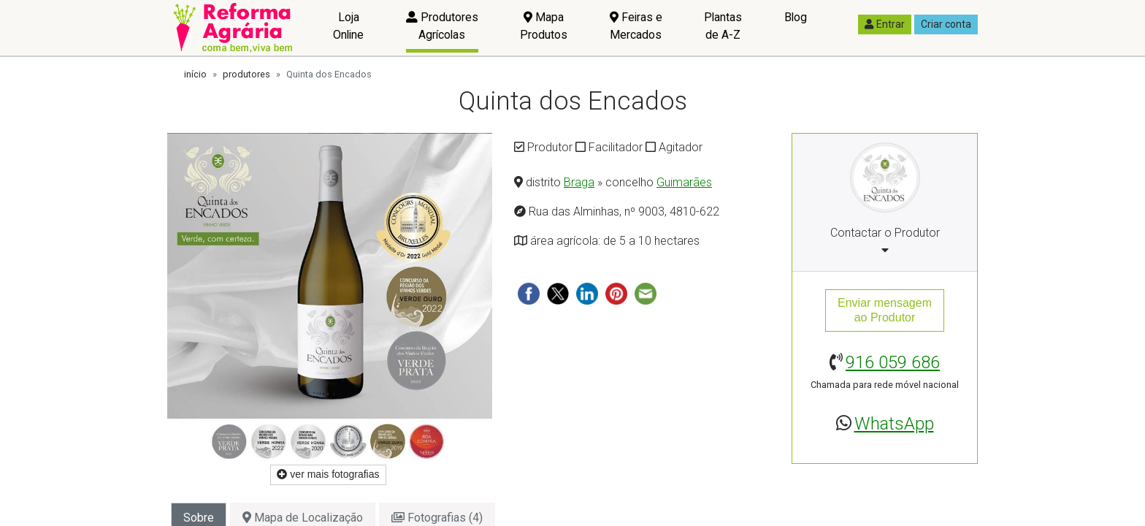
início (195, 74)
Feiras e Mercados (636, 26)
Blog (795, 17)
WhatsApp (894, 423)
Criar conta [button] (946, 24)
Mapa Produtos (543, 26)
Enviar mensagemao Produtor (885, 310)
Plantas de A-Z (723, 26)
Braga (579, 182)
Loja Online (348, 26)
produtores (246, 74)
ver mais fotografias (328, 474)
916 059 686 (893, 362)
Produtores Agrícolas (442, 26)
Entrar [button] (885, 24)
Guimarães (684, 182)
